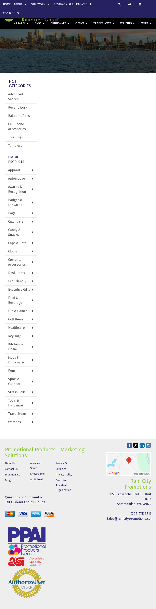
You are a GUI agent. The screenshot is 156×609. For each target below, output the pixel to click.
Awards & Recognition (17, 189)
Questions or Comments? (23, 497)
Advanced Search (15, 96)
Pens (12, 371)
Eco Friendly (17, 281)
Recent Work (17, 107)
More (146, 26)
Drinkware (59, 26)
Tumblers (15, 146)
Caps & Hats (17, 243)
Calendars (15, 221)
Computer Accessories (17, 262)
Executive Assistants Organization (63, 485)
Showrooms (37, 473)
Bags (39, 26)
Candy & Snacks (14, 232)
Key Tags (14, 336)
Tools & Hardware (15, 403)
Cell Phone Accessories (17, 126)
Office (81, 26)
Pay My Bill (83, 4)
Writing (127, 26)
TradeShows (103, 26)
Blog (8, 480)
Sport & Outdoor (14, 381)
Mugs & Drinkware (16, 360)
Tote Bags (15, 137)
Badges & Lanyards (15, 202)
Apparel (21, 26)
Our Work (38, 4)
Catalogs (61, 468)
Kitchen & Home (15, 346)
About (18, 4)
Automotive (16, 178)
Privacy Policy (64, 474)
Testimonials (63, 4)
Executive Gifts (19, 289)
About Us (10, 463)
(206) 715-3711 (141, 514)
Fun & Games (17, 311)
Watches (14, 422)
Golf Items (15, 319)
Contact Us (11, 13)
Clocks (13, 251)
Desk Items (16, 273)
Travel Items (17, 414)
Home (7, 4)
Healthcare (16, 328)
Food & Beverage (15, 300)
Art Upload (36, 479)
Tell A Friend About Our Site (25, 502)
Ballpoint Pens (19, 116)
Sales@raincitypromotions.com (129, 519)
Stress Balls (17, 392)
